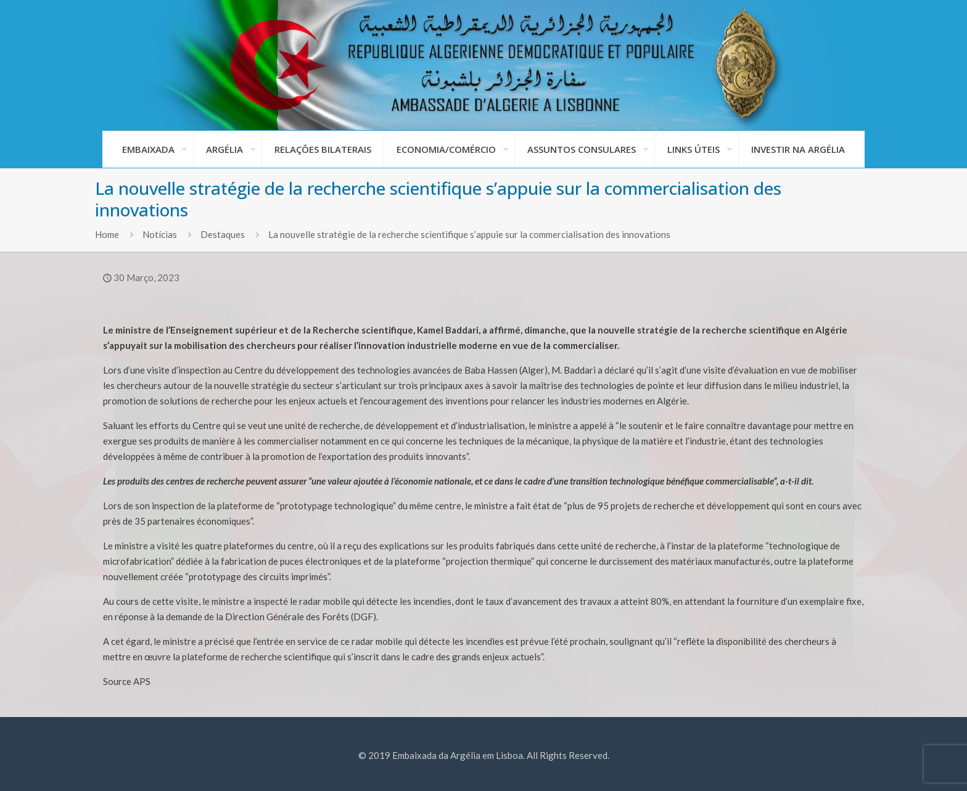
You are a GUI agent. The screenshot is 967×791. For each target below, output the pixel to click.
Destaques (222, 234)
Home (107, 234)
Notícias (159, 234)
